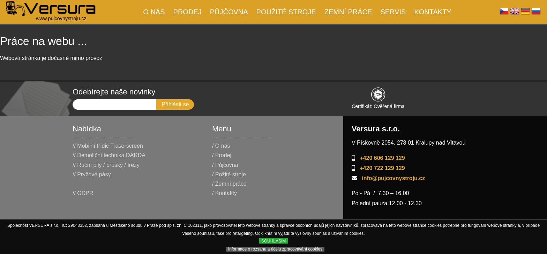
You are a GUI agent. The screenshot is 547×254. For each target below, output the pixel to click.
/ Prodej (221, 155)
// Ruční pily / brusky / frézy (106, 165)
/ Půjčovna (225, 165)
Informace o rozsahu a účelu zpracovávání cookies (275, 249)
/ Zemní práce (229, 184)
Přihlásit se (175, 104)
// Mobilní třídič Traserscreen (108, 146)
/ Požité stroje (229, 174)
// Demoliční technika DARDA (109, 155)
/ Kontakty (224, 193)
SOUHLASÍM (273, 241)
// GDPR (83, 193)
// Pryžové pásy (92, 174)
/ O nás (221, 146)
